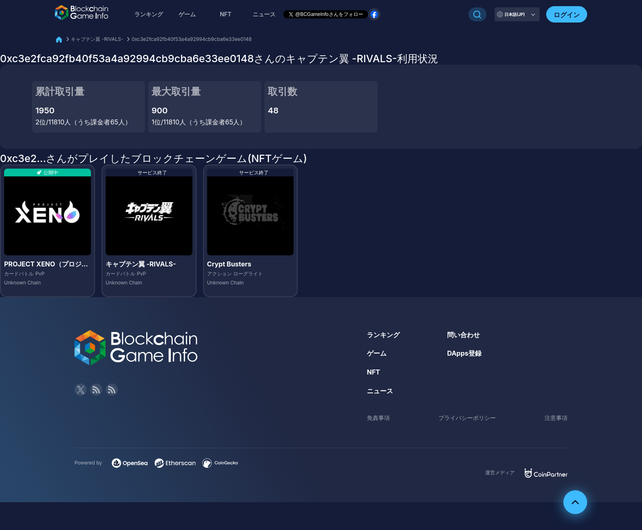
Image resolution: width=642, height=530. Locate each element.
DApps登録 (464, 353)
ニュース (380, 391)
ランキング (148, 14)
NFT (225, 14)
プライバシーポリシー (467, 417)
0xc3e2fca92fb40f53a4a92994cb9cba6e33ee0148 (191, 39)
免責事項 (378, 417)
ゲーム (187, 14)
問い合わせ (463, 335)
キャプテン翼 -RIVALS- (97, 39)
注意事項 (556, 417)
